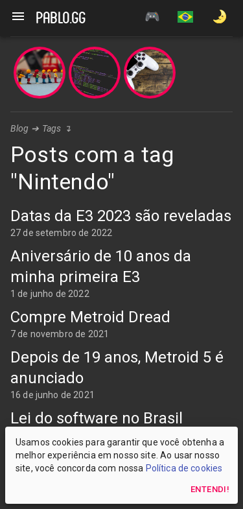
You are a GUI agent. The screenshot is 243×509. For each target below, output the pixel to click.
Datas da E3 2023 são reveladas (120, 216)
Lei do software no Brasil (96, 418)
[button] (185, 18)
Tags (52, 128)
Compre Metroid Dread (90, 317)
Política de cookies (184, 468)
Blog (19, 128)
